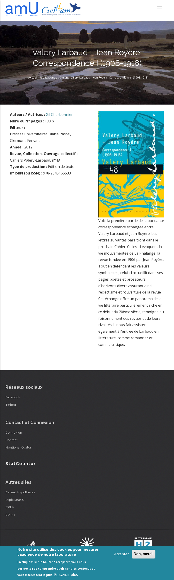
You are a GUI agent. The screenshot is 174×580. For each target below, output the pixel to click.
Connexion (13, 432)
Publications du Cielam (54, 77)
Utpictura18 (14, 499)
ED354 (10, 514)
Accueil (32, 77)
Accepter (121, 553)
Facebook (12, 397)
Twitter (11, 404)
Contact (11, 440)
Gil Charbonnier (59, 114)
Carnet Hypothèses (20, 492)
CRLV (9, 507)
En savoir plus (66, 574)
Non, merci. (143, 554)
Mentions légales (18, 447)
